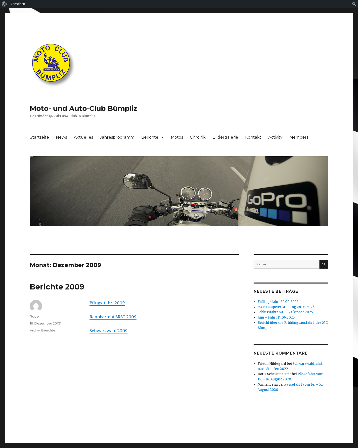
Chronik (198, 137)
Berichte (149, 137)
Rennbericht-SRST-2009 (113, 316)
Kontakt (253, 137)
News (61, 137)
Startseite (39, 137)
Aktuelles (83, 137)
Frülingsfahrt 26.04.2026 (278, 302)
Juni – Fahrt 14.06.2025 (276, 317)
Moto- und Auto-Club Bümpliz (83, 108)
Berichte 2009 (57, 286)
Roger (35, 316)
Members (298, 137)
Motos (177, 137)
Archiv (35, 330)
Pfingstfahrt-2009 (107, 302)
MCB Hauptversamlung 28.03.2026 (286, 307)
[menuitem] (4, 4)
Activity (275, 137)
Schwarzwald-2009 (109, 330)
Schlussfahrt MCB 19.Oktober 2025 (285, 312)
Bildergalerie (225, 137)
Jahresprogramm (117, 137)
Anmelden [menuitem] (17, 4)
